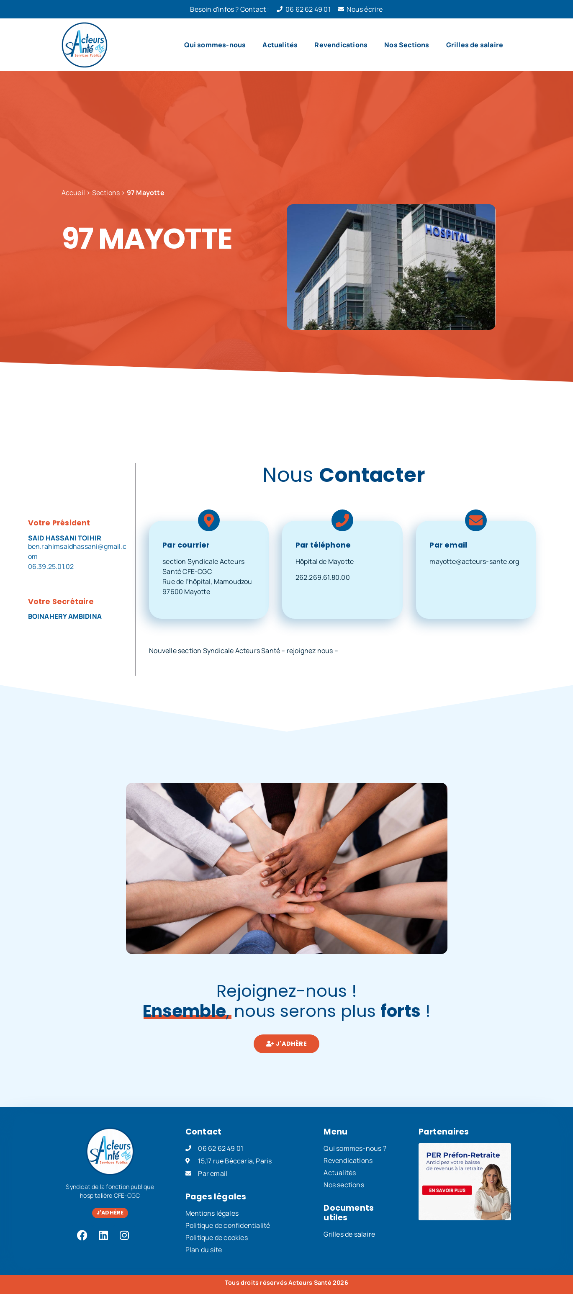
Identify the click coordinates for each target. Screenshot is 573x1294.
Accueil (73, 192)
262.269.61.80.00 (322, 577)
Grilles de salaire (475, 44)
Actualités (280, 44)
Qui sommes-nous (215, 44)
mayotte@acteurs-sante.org (474, 561)
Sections (106, 192)
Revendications (340, 44)
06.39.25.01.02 (51, 566)
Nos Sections (406, 44)
